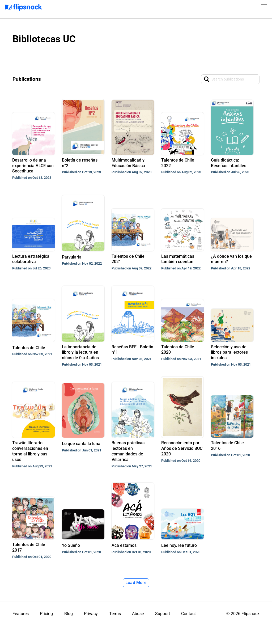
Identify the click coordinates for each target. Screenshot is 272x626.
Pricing (46, 613)
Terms (115, 613)
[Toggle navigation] (265, 7)
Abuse (138, 613)
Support (162, 613)
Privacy (91, 613)
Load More (136, 582)
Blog (68, 613)
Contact (188, 613)
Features (20, 613)
